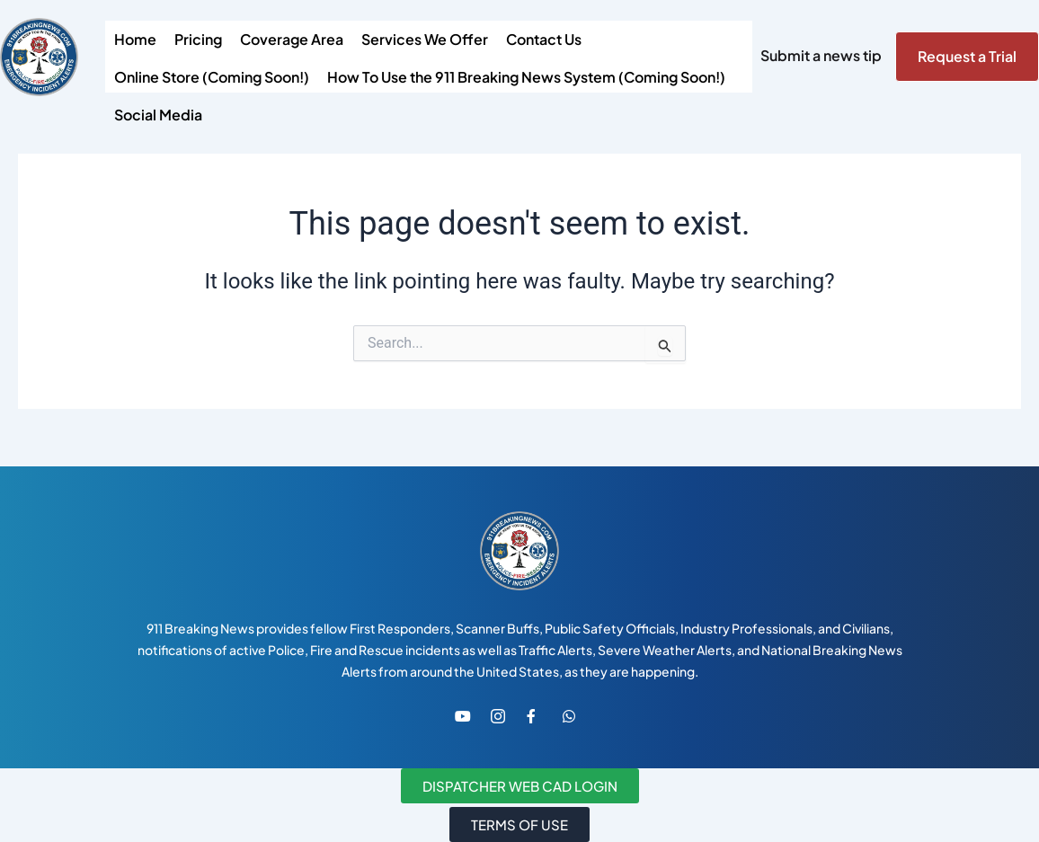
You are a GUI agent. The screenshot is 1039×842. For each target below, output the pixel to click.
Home (135, 39)
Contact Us (544, 39)
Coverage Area (291, 39)
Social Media (158, 114)
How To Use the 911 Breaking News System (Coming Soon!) (526, 76)
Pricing (198, 39)
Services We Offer (424, 39)
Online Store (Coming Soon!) (211, 76)
